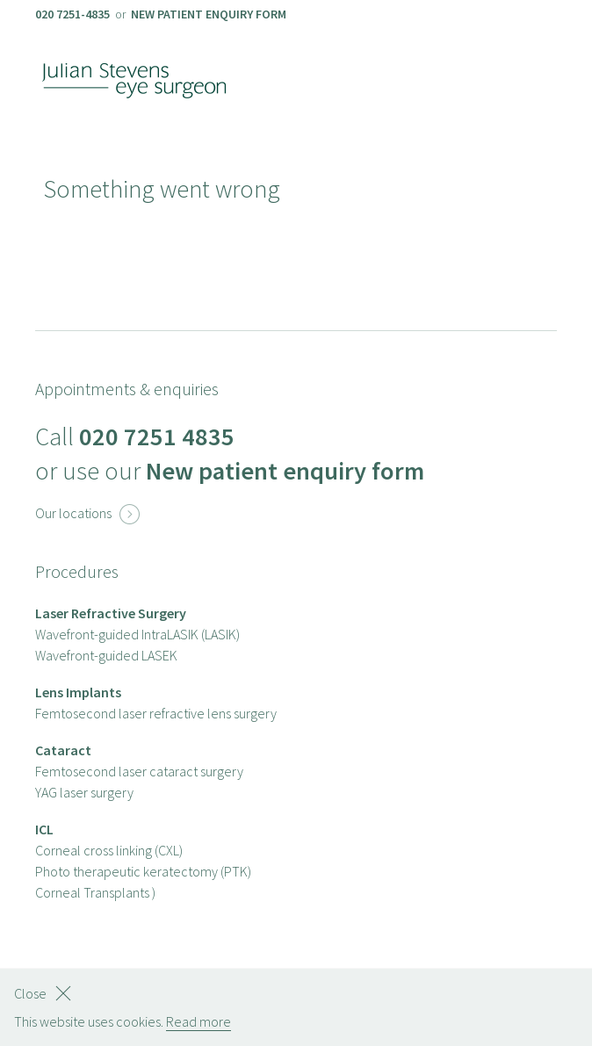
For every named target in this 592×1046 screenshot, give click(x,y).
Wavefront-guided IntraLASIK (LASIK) (137, 634)
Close (30, 993)
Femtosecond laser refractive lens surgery (156, 713)
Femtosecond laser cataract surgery (139, 771)
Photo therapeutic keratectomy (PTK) (143, 871)
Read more (198, 1021)
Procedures (77, 571)
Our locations (87, 513)
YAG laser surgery (84, 792)
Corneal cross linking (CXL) (109, 850)
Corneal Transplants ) (95, 892)
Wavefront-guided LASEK (106, 655)
